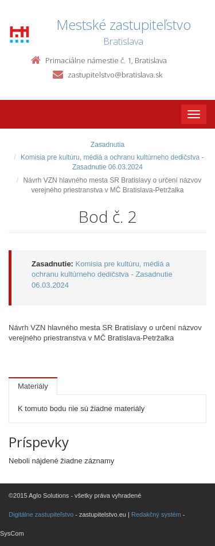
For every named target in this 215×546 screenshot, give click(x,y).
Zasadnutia (107, 145)
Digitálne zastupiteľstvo (41, 514)
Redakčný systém (156, 514)
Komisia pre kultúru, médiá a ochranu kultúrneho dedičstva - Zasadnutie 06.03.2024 (102, 274)
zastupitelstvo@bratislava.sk (115, 74)
